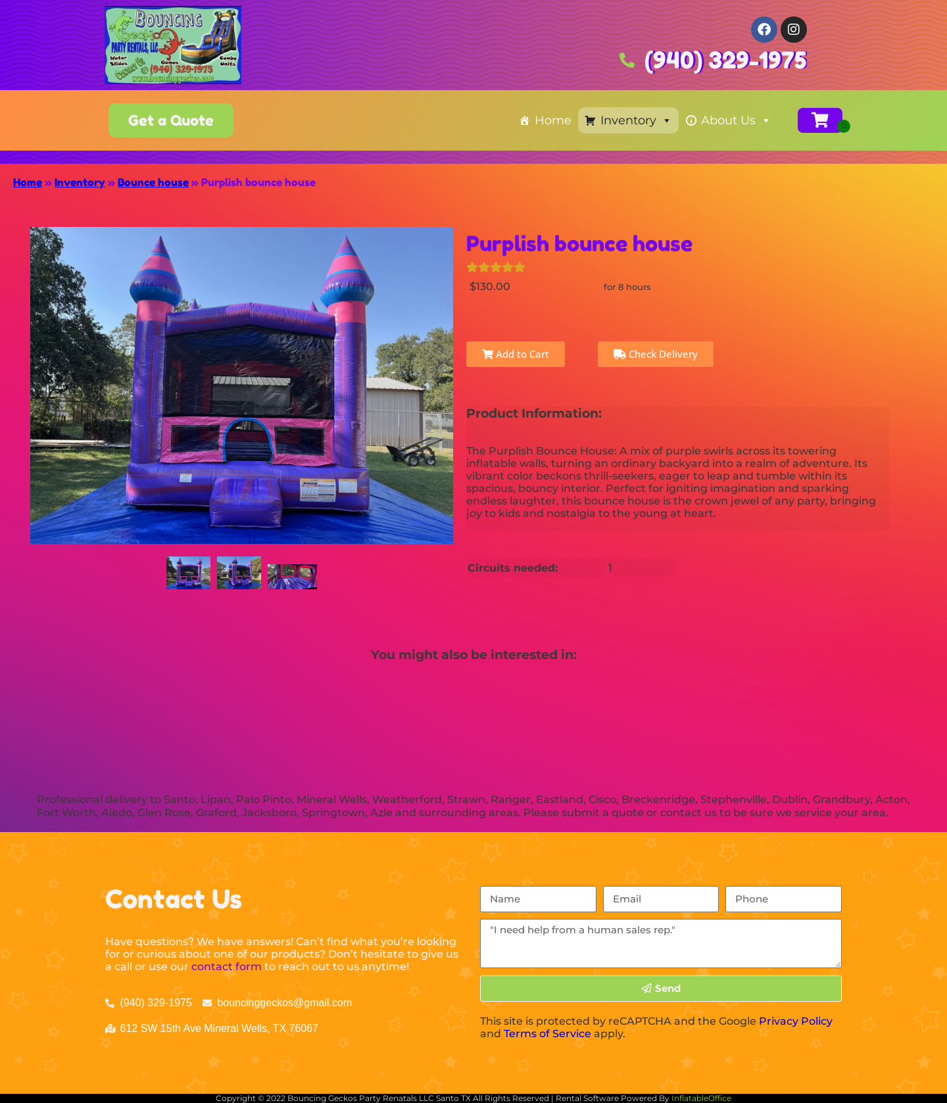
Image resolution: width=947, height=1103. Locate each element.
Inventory (636, 120)
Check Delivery (656, 353)
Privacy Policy (796, 1021)
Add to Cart (515, 353)
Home (553, 120)
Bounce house (153, 182)
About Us (736, 120)
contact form (226, 966)
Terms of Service (547, 1033)
